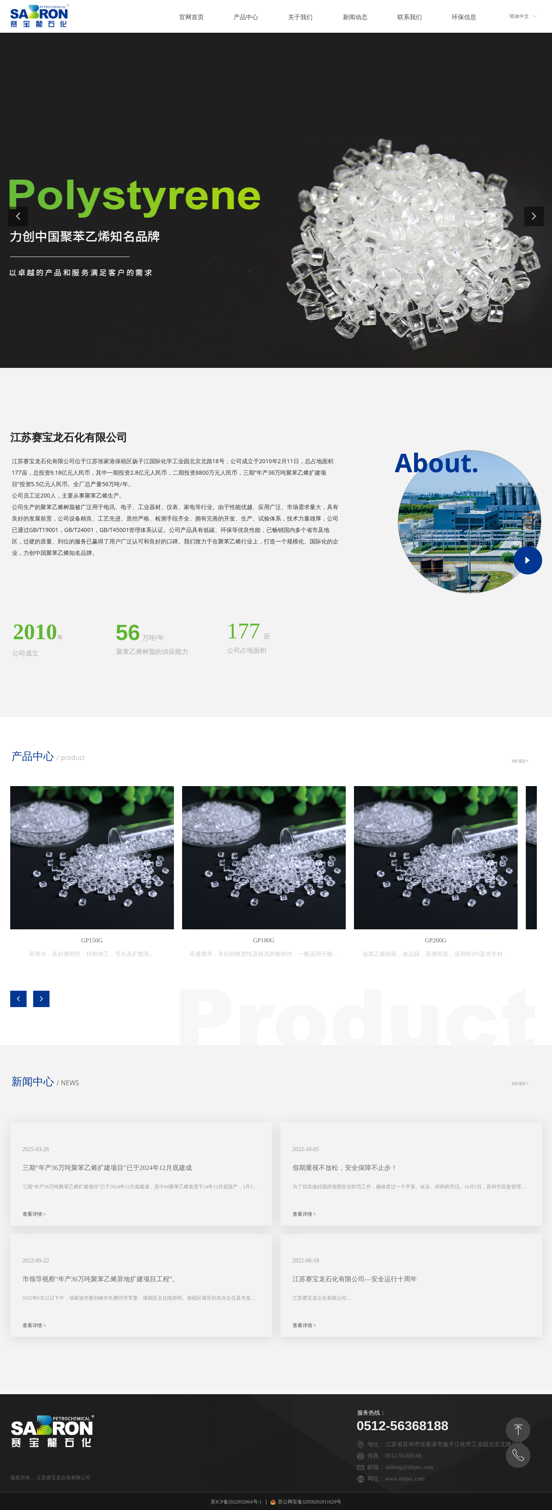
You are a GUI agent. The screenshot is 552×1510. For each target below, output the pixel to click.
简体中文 (519, 16)
